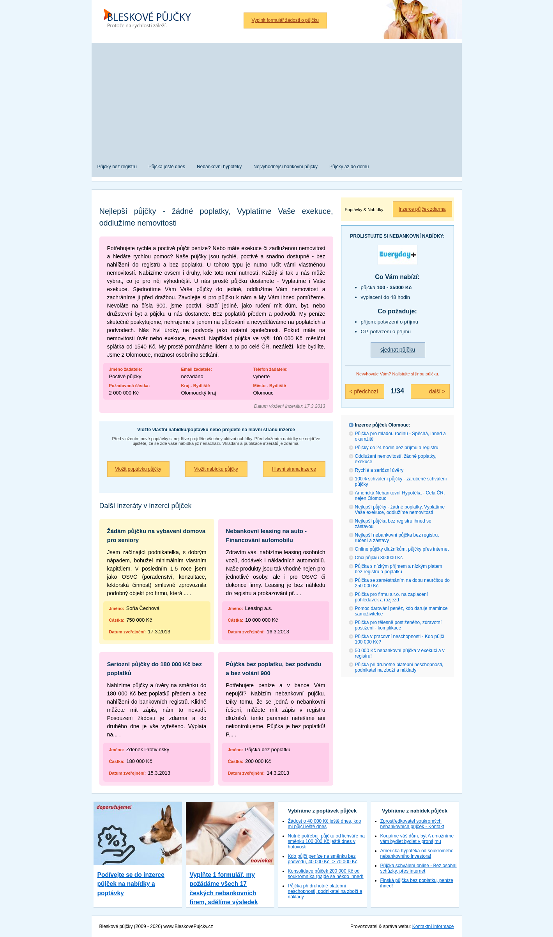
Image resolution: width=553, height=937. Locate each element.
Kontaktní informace (433, 926)
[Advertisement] (277, 97)
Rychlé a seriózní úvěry (379, 470)
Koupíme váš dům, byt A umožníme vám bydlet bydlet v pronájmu (417, 838)
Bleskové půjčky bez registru (150, 19)
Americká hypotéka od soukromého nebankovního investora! (417, 853)
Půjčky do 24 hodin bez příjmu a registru (396, 447)
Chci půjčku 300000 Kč (379, 557)
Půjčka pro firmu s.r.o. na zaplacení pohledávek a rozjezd (391, 597)
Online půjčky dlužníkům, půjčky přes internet (402, 549)
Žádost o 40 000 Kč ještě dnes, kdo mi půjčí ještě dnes (324, 823)
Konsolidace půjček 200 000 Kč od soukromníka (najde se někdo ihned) (326, 873)
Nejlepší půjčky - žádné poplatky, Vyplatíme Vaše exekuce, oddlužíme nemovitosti (400, 509)
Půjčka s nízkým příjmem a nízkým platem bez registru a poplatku (398, 569)
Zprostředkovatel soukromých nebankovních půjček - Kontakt (412, 823)
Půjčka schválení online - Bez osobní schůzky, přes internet (418, 868)
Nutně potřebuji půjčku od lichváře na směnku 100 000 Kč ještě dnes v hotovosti (326, 841)
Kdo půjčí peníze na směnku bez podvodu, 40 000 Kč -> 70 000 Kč (322, 858)
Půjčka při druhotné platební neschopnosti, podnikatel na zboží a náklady (399, 667)
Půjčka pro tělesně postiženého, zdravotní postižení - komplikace (398, 625)
